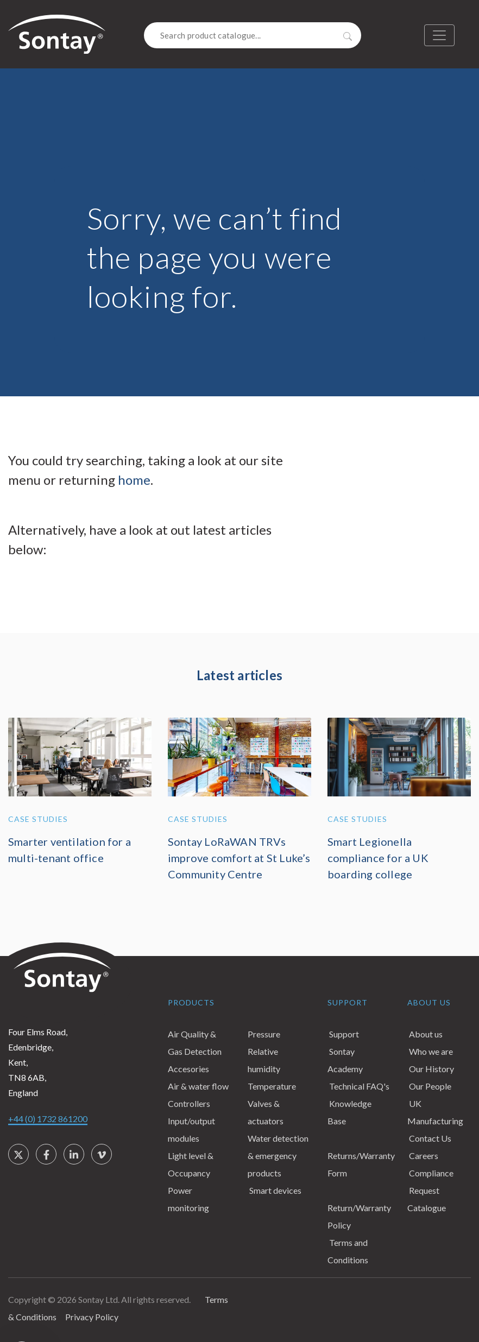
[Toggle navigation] (439, 35)
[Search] (252, 35)
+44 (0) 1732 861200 (47, 1118)
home (134, 480)
